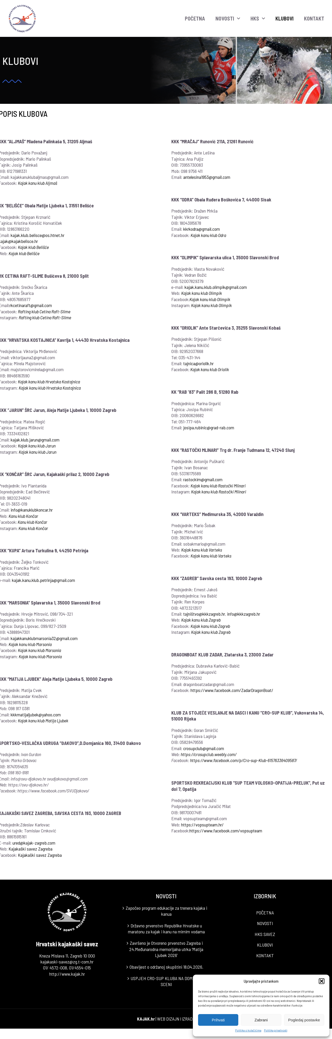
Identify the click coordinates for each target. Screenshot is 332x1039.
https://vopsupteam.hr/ (202, 824)
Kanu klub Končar (23, 516)
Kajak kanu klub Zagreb (201, 620)
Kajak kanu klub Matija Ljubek (43, 720)
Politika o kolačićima (248, 1030)
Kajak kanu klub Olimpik (201, 293)
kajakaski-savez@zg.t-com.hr (66, 962)
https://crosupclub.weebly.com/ (209, 754)
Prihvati (218, 1020)
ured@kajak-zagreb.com (34, 843)
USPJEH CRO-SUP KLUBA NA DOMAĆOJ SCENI (166, 981)
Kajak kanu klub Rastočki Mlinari (218, 485)
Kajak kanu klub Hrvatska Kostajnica (49, 381)
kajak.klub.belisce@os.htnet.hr (38, 235)
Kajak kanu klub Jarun (38, 452)
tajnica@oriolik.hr (199, 363)
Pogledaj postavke (304, 1020)
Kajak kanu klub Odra (208, 235)
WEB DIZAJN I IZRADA (176, 1018)
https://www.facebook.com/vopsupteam (226, 830)
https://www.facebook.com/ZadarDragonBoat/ (232, 690)
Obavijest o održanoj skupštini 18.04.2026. (166, 967)
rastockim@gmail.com (203, 479)
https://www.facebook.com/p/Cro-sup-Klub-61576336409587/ (243, 760)
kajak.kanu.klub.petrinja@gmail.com (43, 580)
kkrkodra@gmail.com (202, 229)
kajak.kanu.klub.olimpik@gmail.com (216, 287)
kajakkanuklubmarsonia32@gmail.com (44, 638)
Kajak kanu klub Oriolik (210, 369)
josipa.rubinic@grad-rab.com (209, 427)
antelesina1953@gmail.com (207, 177)
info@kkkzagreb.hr (243, 614)
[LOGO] (22, 6)
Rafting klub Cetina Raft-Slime (44, 311)
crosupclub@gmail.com (204, 748)
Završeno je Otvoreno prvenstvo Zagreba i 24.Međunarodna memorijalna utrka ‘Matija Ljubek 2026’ (166, 949)
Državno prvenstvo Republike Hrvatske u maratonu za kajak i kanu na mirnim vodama (166, 928)
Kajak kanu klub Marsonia (30, 644)
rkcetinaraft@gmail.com (31, 305)
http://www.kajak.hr (67, 974)
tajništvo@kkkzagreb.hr (204, 614)
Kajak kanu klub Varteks (211, 556)
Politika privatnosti (275, 1030)
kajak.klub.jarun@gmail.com (35, 440)
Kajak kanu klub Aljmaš (37, 183)
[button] (321, 981)
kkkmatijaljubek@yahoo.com (36, 714)
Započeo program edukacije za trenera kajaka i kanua (166, 911)
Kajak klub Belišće (33, 247)
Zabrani (261, 1020)
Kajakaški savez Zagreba (31, 849)
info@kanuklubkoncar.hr (32, 510)
